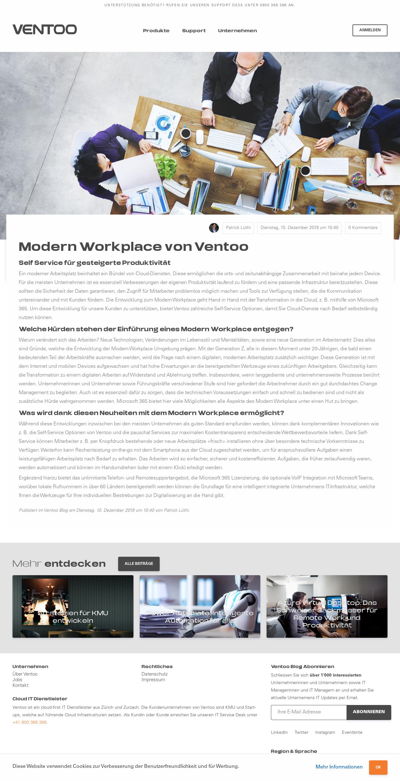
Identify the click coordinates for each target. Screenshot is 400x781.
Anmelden (370, 30)
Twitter (301, 733)
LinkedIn (279, 733)
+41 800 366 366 (29, 723)
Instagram (325, 733)
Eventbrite (352, 733)
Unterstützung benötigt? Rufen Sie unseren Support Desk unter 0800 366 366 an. (199, 5)
